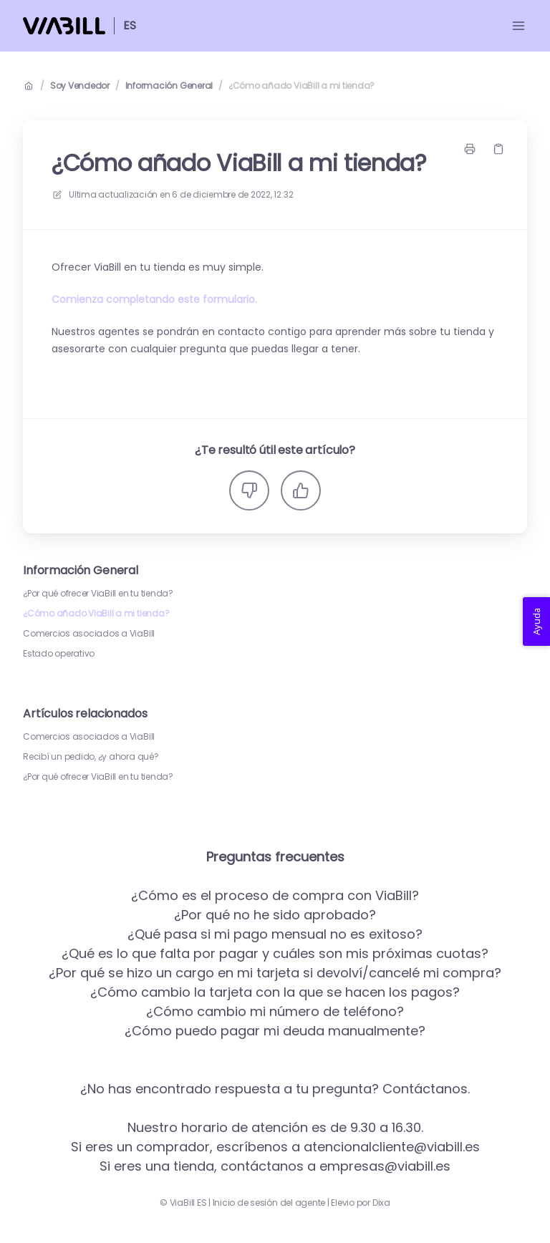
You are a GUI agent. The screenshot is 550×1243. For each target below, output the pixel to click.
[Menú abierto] (518, 25)
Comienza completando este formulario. (154, 299)
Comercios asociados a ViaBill (89, 633)
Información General (169, 86)
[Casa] (64, 25)
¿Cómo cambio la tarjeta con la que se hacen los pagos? (275, 992)
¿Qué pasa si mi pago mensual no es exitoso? (275, 934)
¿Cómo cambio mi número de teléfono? (275, 1011)
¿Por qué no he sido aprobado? (275, 915)
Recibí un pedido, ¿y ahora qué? (91, 757)
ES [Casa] (129, 25)
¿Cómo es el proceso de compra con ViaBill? (275, 895)
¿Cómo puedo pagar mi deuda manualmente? (275, 1031)
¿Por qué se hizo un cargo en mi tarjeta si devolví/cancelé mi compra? (275, 973)
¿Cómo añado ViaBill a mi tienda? (301, 86)
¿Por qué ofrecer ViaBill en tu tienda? (98, 593)
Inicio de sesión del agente (269, 1203)
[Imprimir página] (469, 148)
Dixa (381, 1203)
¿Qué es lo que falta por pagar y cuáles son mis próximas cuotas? (275, 953)
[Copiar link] (498, 148)
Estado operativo (59, 653)
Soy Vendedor (80, 86)
